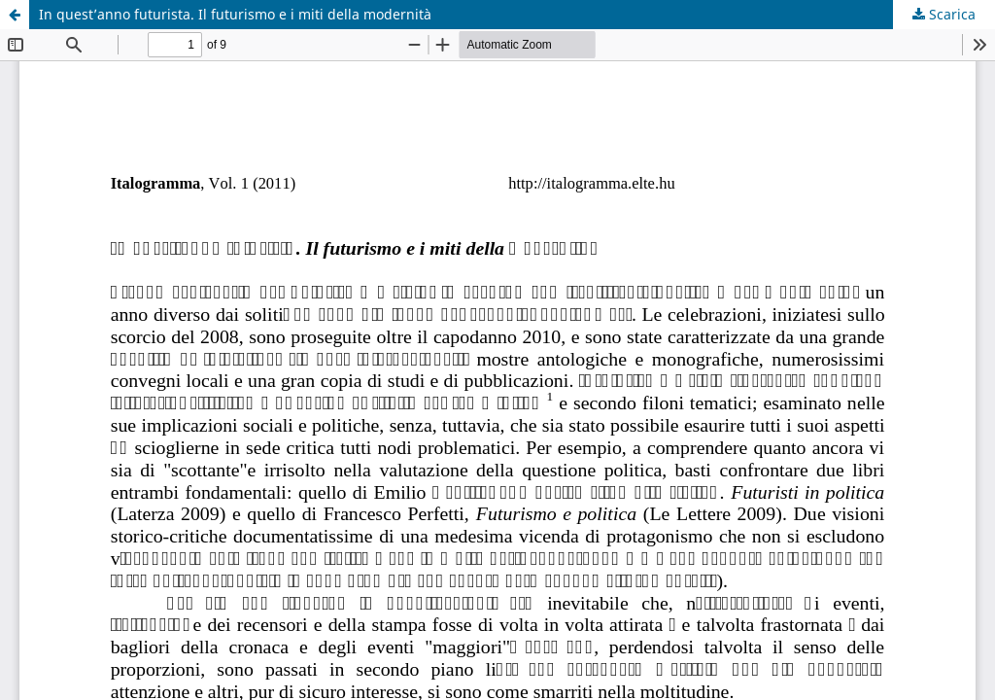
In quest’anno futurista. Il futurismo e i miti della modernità (235, 14)
